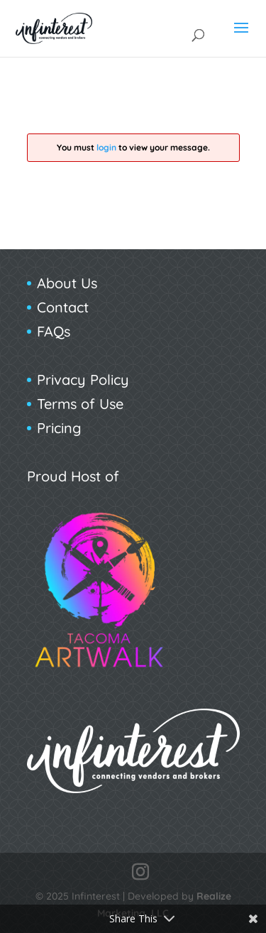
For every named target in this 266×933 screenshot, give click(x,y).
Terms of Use (80, 404)
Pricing (59, 428)
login (106, 147)
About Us (67, 283)
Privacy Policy (83, 379)
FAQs (53, 331)
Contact (63, 307)
